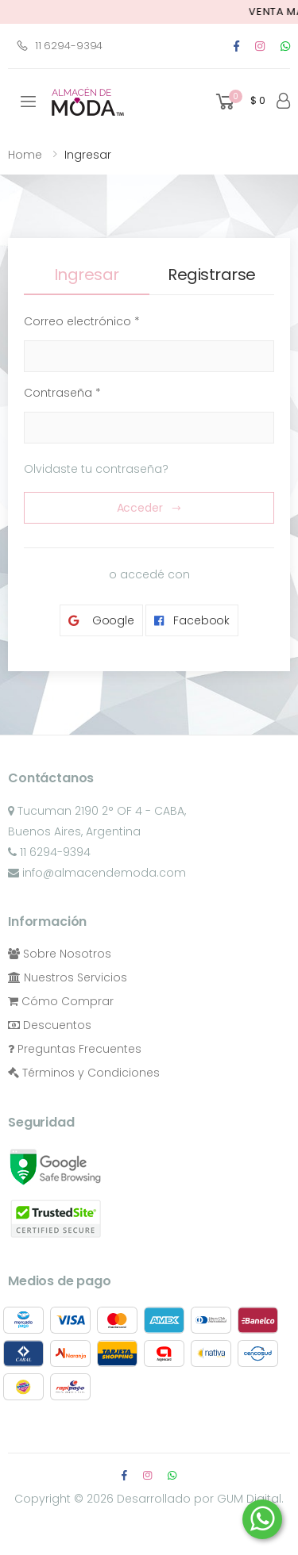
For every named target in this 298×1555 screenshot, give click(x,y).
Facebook (192, 620)
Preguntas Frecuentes (74, 1049)
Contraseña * (62, 393)
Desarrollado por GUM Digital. (200, 1499)
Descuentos (49, 1025)
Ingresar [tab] (86, 274)
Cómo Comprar (61, 1001)
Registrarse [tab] (212, 274)
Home (25, 155)
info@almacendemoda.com (97, 873)
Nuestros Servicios (67, 977)
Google (101, 620)
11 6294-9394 (59, 45)
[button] (239, 102)
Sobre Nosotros (59, 954)
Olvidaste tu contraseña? (96, 469)
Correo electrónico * (82, 321)
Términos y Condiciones (84, 1073)
